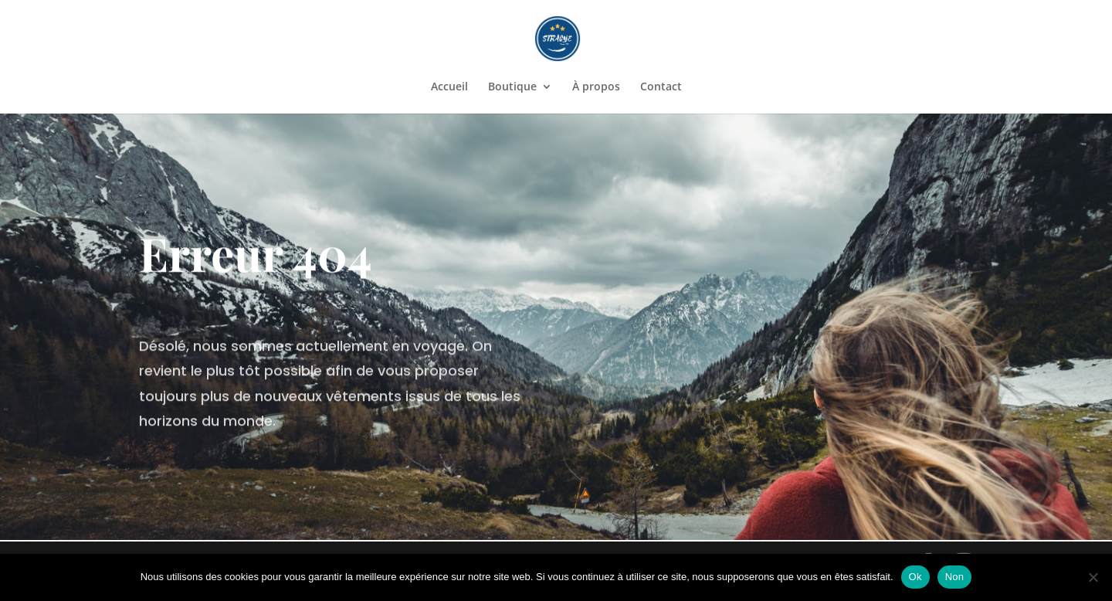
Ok (915, 576)
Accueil (449, 87)
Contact (661, 87)
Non (955, 576)
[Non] (1092, 577)
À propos (596, 87)
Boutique (512, 87)
